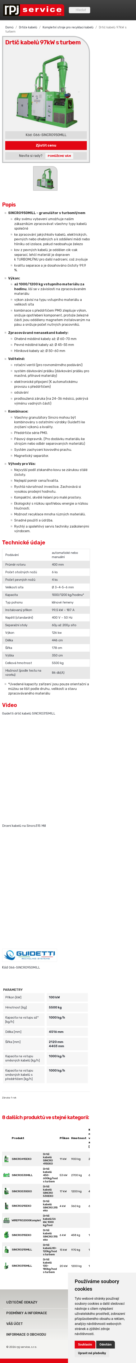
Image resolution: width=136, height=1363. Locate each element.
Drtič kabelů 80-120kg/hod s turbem (50, 1249)
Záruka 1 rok (9, 1097)
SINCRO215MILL (22, 1249)
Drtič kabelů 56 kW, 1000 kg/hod (49, 1220)
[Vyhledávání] (79, 10)
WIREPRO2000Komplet (26, 1220)
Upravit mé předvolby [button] (92, 1353)
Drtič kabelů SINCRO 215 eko (50, 1205)
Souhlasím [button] (85, 1344)
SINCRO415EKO (21, 1159)
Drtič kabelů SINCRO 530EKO (48, 1191)
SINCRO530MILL (22, 1175)
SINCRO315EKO (21, 1235)
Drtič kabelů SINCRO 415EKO (48, 1158)
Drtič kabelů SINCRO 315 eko (50, 1234)
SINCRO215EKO (21, 1205)
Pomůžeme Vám (59, 155)
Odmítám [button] (106, 1344)
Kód (5, 967)
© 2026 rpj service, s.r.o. (21, 1346)
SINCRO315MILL (22, 1265)
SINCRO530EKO (22, 1191)
